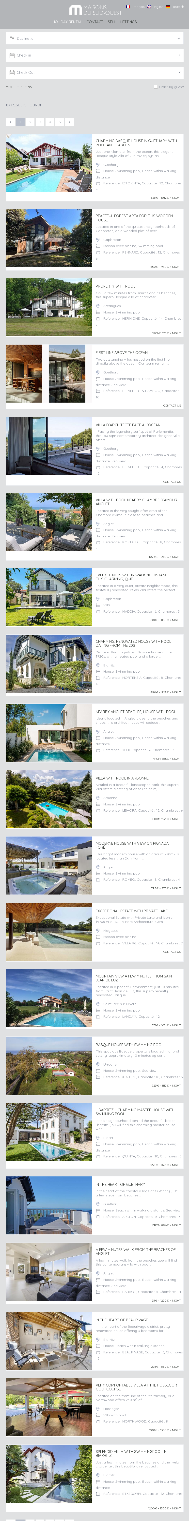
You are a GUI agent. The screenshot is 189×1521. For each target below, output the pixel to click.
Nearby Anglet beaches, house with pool (136, 708)
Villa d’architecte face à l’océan (128, 423)
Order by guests (171, 87)
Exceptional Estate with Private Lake (132, 906)
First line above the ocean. (122, 351)
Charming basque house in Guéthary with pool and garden (136, 143)
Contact (94, 22)
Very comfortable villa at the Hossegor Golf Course (136, 1378)
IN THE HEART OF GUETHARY (120, 1177)
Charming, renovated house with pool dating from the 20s (133, 640)
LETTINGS (128, 22)
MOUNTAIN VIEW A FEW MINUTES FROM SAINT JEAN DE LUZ (135, 972)
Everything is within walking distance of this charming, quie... (135, 574)
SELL (112, 22)
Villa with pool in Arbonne (122, 774)
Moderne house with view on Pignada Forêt (132, 841)
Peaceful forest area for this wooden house (134, 218)
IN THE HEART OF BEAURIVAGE (122, 1312)
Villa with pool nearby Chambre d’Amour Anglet (136, 500)
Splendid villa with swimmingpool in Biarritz (131, 1444)
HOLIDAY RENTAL (67, 22)
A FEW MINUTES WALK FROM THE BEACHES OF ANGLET (136, 1244)
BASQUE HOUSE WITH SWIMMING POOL (129, 1038)
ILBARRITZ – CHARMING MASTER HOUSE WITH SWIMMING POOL (135, 1105)
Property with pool (115, 285)
